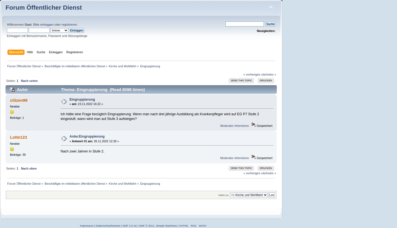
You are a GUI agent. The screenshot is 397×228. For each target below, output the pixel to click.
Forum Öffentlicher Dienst (44, 7)
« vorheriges (252, 74)
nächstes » (268, 74)
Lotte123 (18, 137)
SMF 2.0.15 (129, 225)
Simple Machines (166, 225)
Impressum (86, 225)
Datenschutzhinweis (108, 225)
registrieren (69, 24)
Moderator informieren (234, 125)
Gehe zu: (223, 195)
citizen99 (18, 100)
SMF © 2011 (146, 225)
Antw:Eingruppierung (86, 136)
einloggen (47, 24)
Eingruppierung (82, 99)
